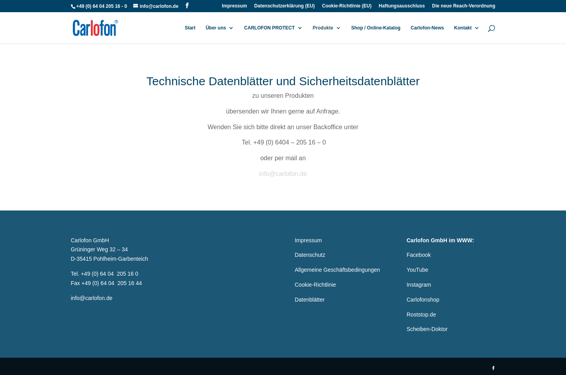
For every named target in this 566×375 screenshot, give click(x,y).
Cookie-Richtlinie (315, 285)
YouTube (417, 270)
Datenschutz (310, 255)
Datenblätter (310, 299)
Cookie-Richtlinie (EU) (346, 6)
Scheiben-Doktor (426, 329)
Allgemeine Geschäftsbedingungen (337, 270)
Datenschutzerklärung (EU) (284, 6)
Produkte (323, 28)
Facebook (418, 255)
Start (190, 28)
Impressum (234, 6)
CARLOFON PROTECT (269, 28)
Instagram (418, 285)
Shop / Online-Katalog (376, 28)
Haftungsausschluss (402, 6)
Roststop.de (421, 314)
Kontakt (463, 28)
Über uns (216, 28)
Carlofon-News (427, 28)
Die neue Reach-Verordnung (463, 6)
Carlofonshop (422, 299)
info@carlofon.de (283, 173)
